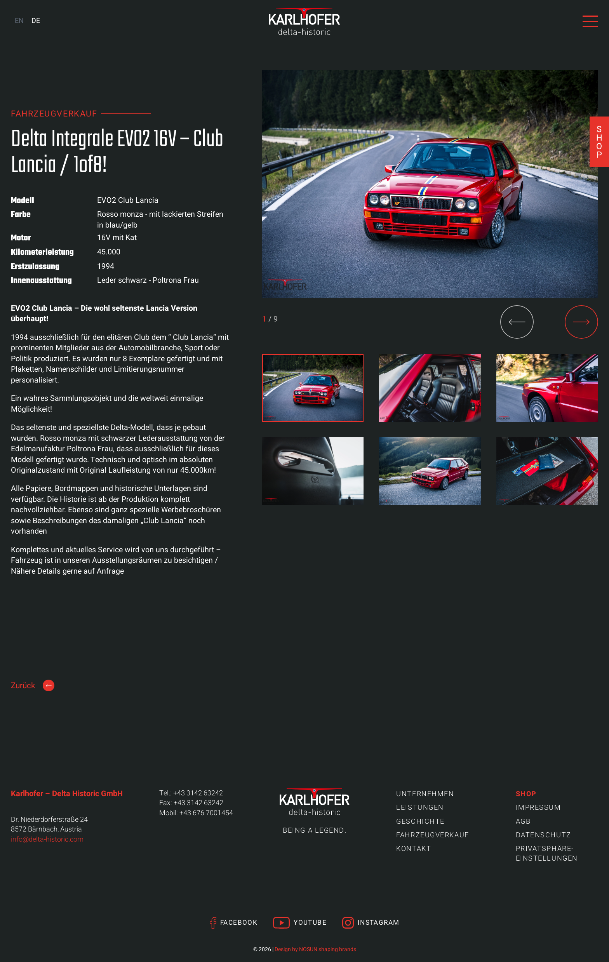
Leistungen (420, 807)
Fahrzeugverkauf (432, 835)
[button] (581, 322)
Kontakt (413, 849)
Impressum (538, 807)
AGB (523, 821)
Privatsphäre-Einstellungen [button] (547, 854)
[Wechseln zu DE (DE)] (36, 21)
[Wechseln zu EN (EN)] (19, 21)
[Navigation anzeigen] (590, 21)
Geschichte (420, 821)
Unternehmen (425, 794)
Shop (526, 794)
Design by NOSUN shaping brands (315, 949)
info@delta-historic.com (47, 839)
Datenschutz (543, 835)
